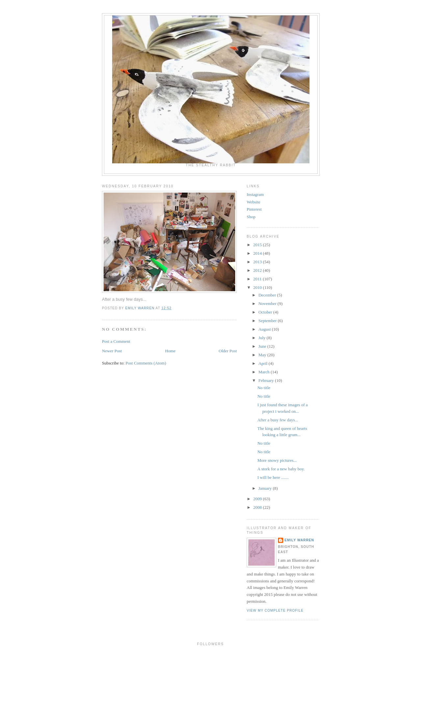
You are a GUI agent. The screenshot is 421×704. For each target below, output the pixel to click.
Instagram (255, 194)
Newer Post (112, 350)
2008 (258, 507)
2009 (258, 498)
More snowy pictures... (277, 460)
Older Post (228, 350)
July (263, 337)
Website (253, 201)
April (264, 363)
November (268, 303)
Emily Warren (299, 540)
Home (170, 350)
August (265, 329)
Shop (251, 216)
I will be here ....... (272, 477)
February (267, 380)
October (266, 312)
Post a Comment (116, 341)
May (263, 354)
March (265, 371)
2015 (258, 244)
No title (263, 387)
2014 (258, 253)
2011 (258, 278)
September (268, 320)
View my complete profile (275, 610)
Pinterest (254, 209)
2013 (258, 261)
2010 (258, 287)
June (263, 346)
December (268, 295)
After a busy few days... (277, 419)
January (266, 488)
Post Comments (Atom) (146, 363)
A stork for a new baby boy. (281, 468)
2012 (258, 270)
